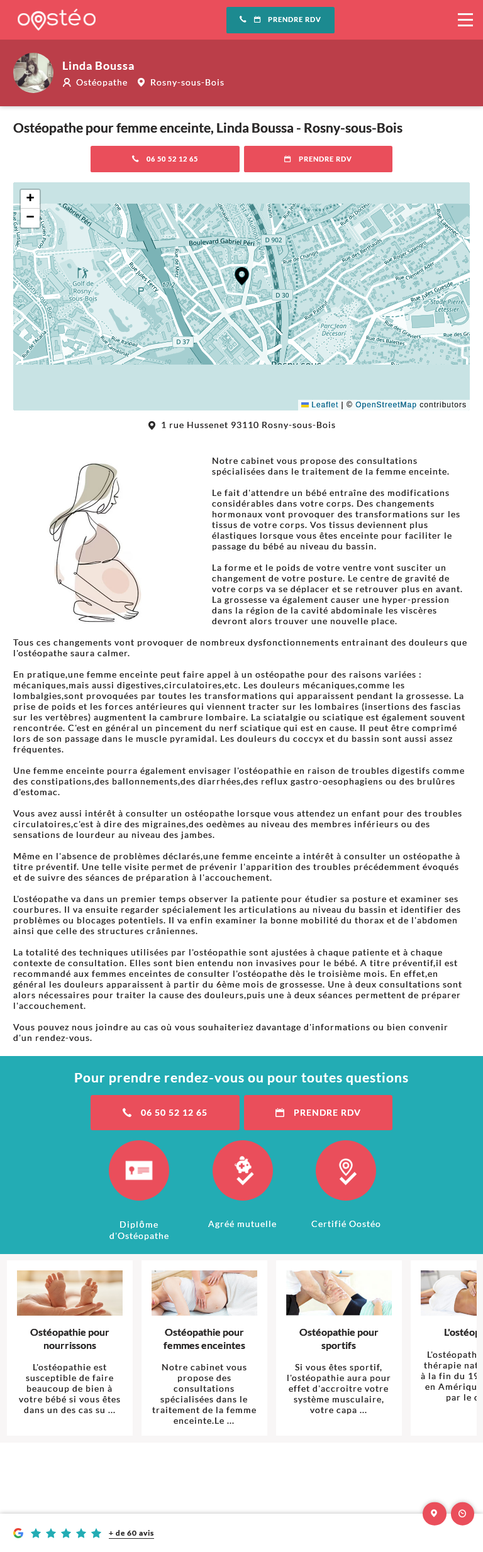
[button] (242, 276)
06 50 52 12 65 (165, 159)
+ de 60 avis (131, 1533)
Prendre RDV (280, 19)
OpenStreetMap (386, 404)
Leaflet (319, 404)
